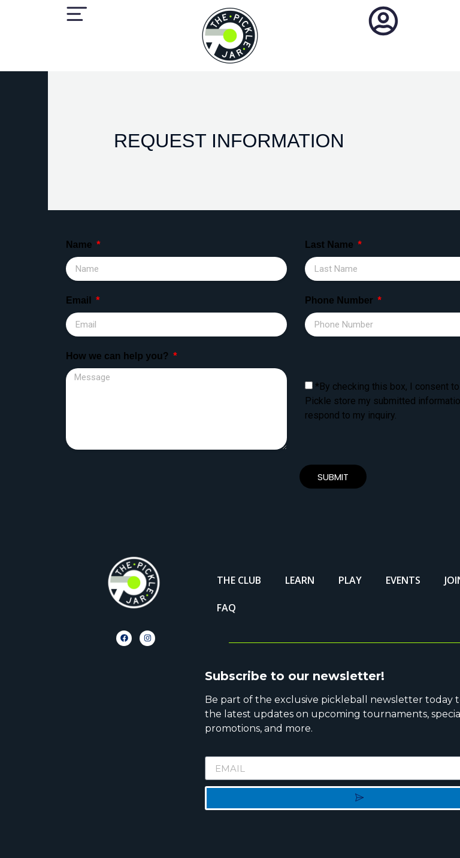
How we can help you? (118, 356)
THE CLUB (239, 580)
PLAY (350, 580)
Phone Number (340, 300)
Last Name (330, 245)
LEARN (299, 580)
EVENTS (403, 580)
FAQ (226, 607)
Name (80, 245)
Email (80, 300)
